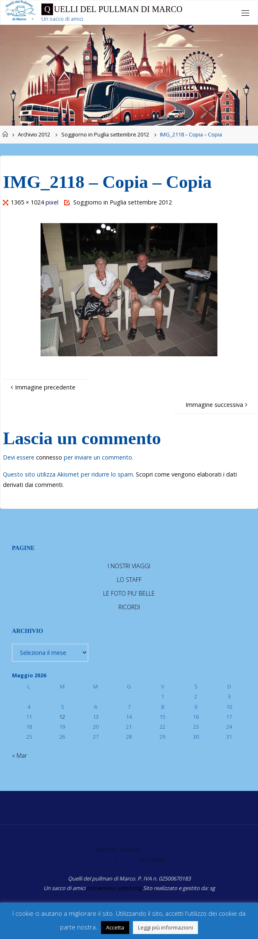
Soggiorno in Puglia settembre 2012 (105, 134)
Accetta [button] (115, 927)
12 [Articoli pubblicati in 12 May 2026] (62, 716)
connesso (49, 457)
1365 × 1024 (28, 202)
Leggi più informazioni (165, 927)
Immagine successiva (217, 405)
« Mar (19, 755)
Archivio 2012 (34, 134)
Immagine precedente (42, 387)
